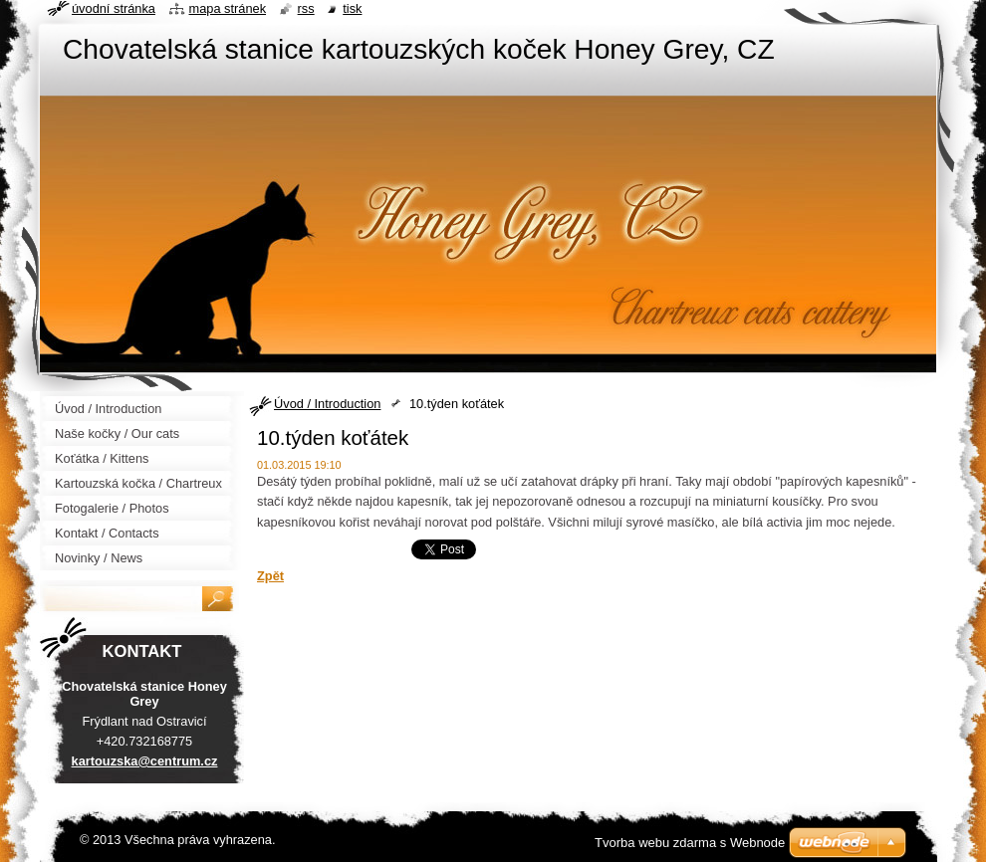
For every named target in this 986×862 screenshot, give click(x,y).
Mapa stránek (228, 8)
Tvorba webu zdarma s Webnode (690, 842)
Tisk (352, 8)
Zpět (270, 575)
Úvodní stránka (113, 8)
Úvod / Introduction (327, 403)
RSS (306, 8)
